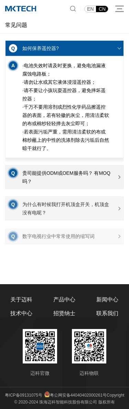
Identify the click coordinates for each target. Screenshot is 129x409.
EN (90, 9)
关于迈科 (21, 299)
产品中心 (64, 299)
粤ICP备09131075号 (23, 395)
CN (102, 9)
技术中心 (21, 313)
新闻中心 (107, 299)
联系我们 (107, 313)
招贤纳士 (64, 313)
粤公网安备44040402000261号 (78, 395)
